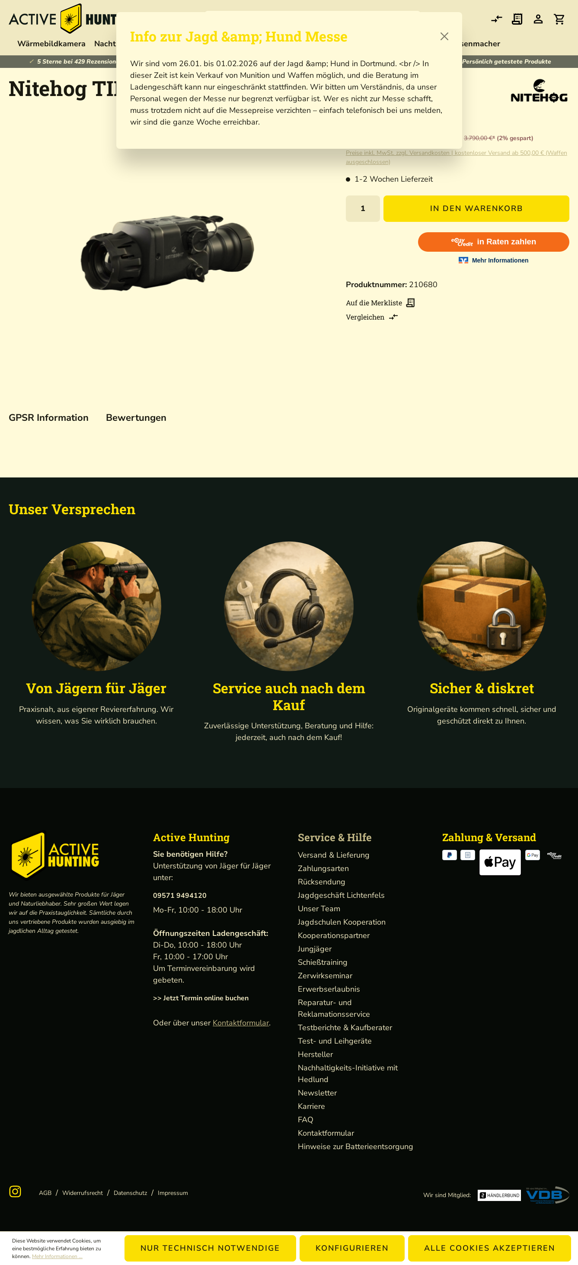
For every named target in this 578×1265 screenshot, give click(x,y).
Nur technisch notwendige (210, 1248)
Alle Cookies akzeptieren (489, 1248)
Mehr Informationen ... (57, 1256)
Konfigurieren (352, 1248)
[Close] (444, 36)
